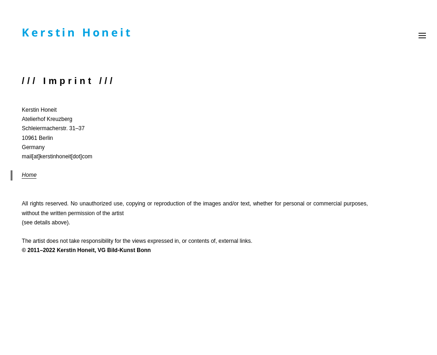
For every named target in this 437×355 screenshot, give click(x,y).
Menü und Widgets (422, 33)
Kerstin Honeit (77, 32)
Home (29, 175)
